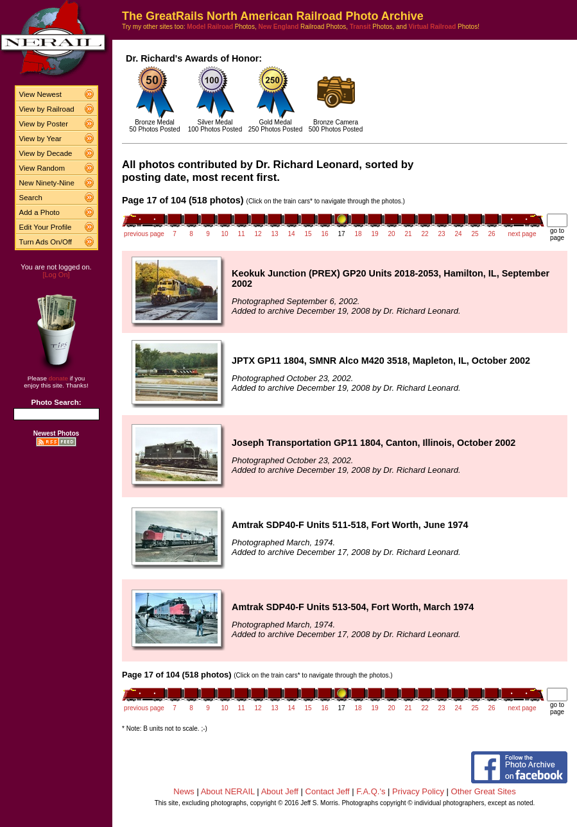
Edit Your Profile (45, 227)
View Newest (40, 94)
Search (31, 197)
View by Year (40, 138)
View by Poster (44, 124)
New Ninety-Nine (46, 183)
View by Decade (46, 153)
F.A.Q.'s (370, 791)
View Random (42, 168)
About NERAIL (228, 791)
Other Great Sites (483, 791)
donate (58, 378)
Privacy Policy (418, 791)
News (183, 791)
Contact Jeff (328, 791)
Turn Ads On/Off (46, 242)
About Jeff (279, 791)
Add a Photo (39, 212)
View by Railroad (46, 109)
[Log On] (55, 274)
